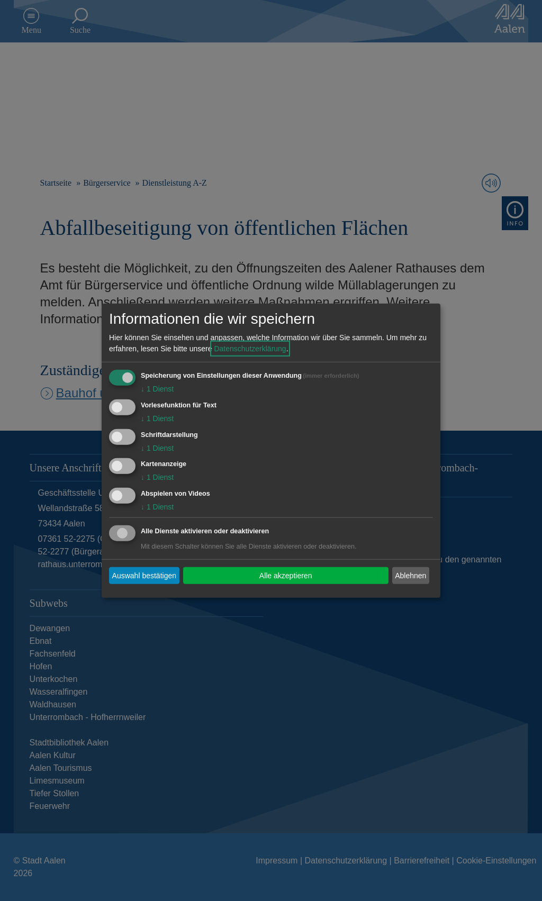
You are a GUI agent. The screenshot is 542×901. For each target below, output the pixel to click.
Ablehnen (410, 575)
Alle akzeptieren (285, 575)
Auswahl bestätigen (144, 575)
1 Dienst (157, 389)
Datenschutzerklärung (250, 348)
